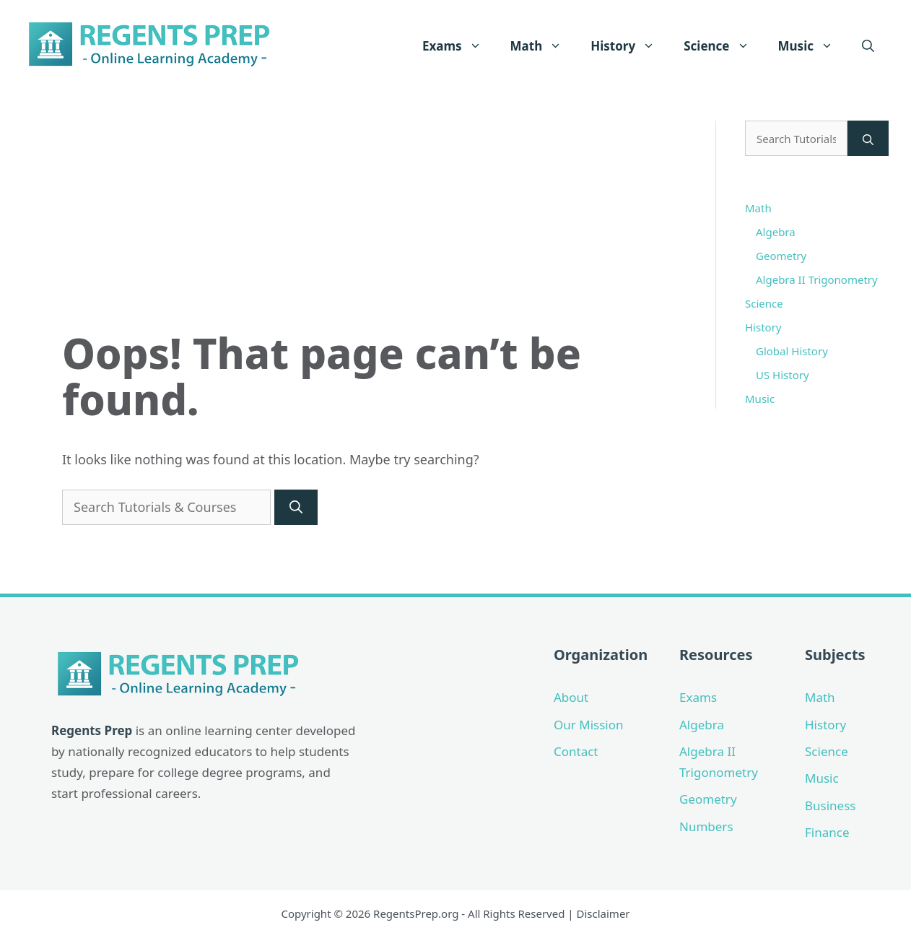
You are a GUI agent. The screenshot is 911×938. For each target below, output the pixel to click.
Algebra (776, 232)
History (629, 46)
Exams (459, 46)
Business (830, 805)
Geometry (781, 255)
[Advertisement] (370, 222)
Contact (576, 751)
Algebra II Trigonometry (817, 279)
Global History (792, 351)
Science (723, 46)
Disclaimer (603, 913)
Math (543, 46)
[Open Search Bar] (868, 46)
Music (812, 46)
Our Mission (589, 724)
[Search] (296, 507)
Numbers (706, 826)
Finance (827, 832)
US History (782, 375)
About (571, 697)
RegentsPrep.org (415, 913)
